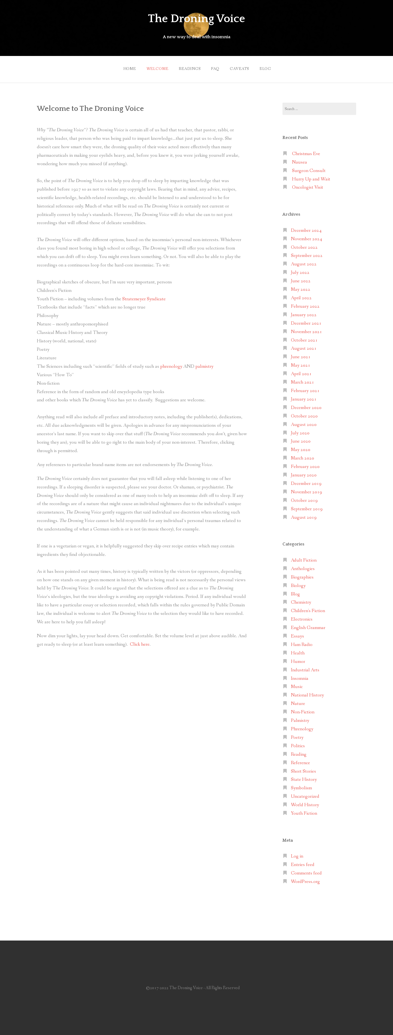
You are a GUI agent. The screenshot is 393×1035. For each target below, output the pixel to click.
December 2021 (306, 322)
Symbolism (301, 787)
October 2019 (304, 499)
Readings (188, 68)
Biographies (302, 576)
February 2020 (305, 465)
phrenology (171, 365)
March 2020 (302, 457)
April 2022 (301, 296)
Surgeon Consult (309, 169)
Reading (298, 753)
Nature (298, 702)
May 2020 (300, 448)
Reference (300, 761)
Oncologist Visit (307, 186)
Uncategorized (305, 795)
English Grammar (308, 626)
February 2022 (305, 305)
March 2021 (302, 381)
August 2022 (304, 263)
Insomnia (299, 677)
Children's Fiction (308, 609)
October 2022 (304, 246)
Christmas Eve (306, 152)
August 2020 (304, 423)
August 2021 (304, 347)
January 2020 (304, 474)
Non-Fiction (302, 711)
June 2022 (301, 280)
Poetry (297, 736)
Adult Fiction (304, 559)
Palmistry (300, 719)
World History (305, 803)
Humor (298, 660)
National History (307, 694)
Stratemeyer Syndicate (144, 297)
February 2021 (305, 389)
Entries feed (302, 863)
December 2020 (306, 406)
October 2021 (304, 339)
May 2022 (300, 288)
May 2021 (300, 364)
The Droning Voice (196, 18)
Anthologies (303, 567)
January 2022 (304, 313)
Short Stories (303, 770)
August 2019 (304, 516)
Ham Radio (301, 643)
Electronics (301, 618)
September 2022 (307, 254)
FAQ (215, 68)
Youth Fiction (304, 812)
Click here (140, 643)
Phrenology (302, 728)
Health (298, 652)
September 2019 (307, 507)
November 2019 (306, 491)
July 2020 (300, 431)
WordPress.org (305, 880)
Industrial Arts (305, 668)
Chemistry (301, 601)
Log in (297, 855)
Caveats (240, 68)
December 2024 (306, 229)
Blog (267, 68)
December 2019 (306, 482)
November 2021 (306, 330)
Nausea (299, 161)
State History (304, 778)
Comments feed (306, 872)
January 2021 (304, 398)
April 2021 (301, 372)
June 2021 (301, 355)
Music (297, 685)
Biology (298, 584)
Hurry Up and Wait (311, 177)
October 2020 (304, 414)
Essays (297, 635)
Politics (298, 745)
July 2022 (300, 271)
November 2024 (306, 237)
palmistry (204, 365)
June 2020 (301, 440)
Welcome (155, 68)
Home (125, 68)
